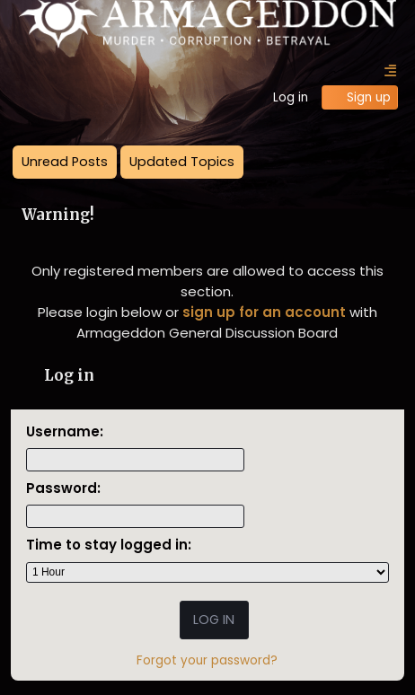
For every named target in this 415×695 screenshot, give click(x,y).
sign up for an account (264, 312)
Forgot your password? (207, 660)
